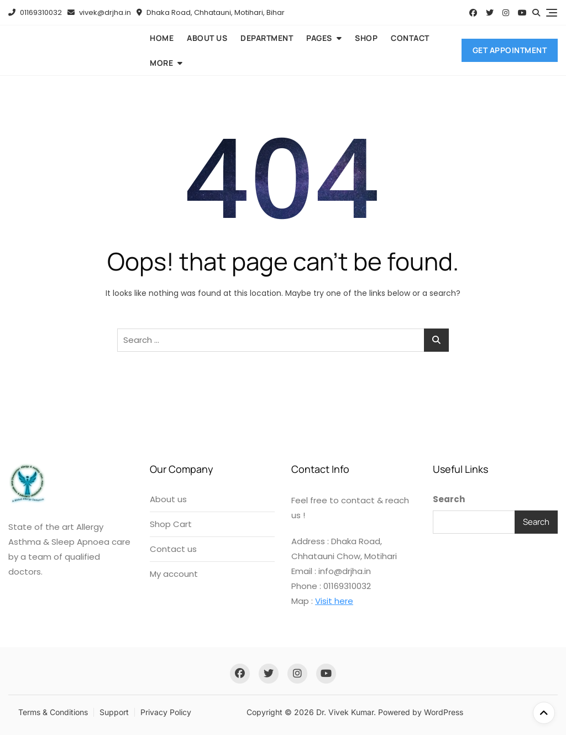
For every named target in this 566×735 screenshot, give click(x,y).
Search (449, 499)
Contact (410, 38)
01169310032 (35, 12)
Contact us (173, 549)
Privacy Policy (165, 712)
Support (114, 712)
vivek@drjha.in (99, 12)
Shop (366, 38)
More (161, 63)
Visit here (334, 601)
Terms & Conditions (53, 712)
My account (174, 574)
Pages (319, 38)
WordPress (443, 712)
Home (162, 38)
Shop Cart (171, 524)
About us (207, 38)
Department (266, 38)
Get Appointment (510, 50)
